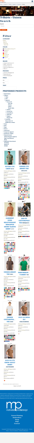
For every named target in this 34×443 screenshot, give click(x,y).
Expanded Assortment (10, 141)
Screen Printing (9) (8, 75)
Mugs (5, 139)
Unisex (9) (6, 44)
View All (10, 103)
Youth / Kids (11, 108)
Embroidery (6, 174)
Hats (5, 125)
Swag (17, 419)
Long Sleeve (10, 113)
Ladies (9, 106)
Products (5, 4)
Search (2, 24)
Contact (17, 423)
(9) (6, 54)
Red (5, 53)
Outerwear (7, 130)
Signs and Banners (9, 138)
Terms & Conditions (14, 430)
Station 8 (6, 144)
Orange (5, 54)
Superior (14, 4)
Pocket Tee (9, 111)
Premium (7, 119)
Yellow (5, 56)
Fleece (5, 128)
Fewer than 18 (9, 121)
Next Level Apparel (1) (9, 67)
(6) (5, 50)
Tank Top (9, 114)
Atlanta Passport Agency (10, 136)
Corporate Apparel (9, 132)
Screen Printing (7, 177)
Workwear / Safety (8, 133)
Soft (6, 98)
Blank (5, 180)
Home (1, 4)
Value (6, 97)
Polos (5, 124)
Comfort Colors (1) (8, 65)
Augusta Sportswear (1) (9, 63)
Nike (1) (5, 68)
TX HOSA (6, 143)
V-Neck (8, 109)
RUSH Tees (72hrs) (10, 122)
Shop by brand (8, 135)
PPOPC (6, 146)
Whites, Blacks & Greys (9, 48)
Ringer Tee (9, 117)
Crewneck (19, 4)
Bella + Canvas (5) (8, 64)
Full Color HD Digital (8, 171)
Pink (5, 51)
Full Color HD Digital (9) (9, 72)
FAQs (17, 421)
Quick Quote (7, 93)
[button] (17, 407)
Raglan (8, 116)
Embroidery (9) (7, 74)
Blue (5, 57)
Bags (5, 127)
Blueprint (26, 430)
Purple (5, 50)
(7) (9, 48)
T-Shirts (10, 4)
